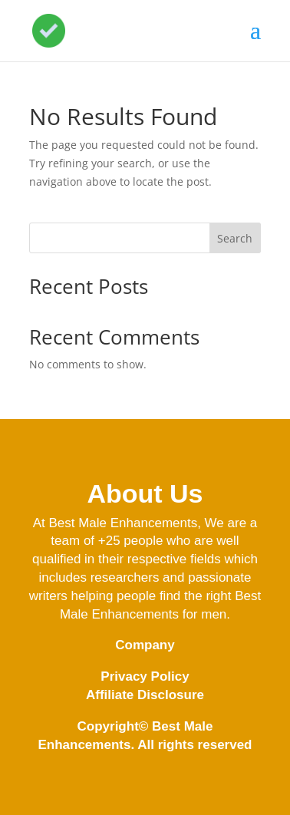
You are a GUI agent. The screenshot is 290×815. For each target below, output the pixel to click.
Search (234, 238)
